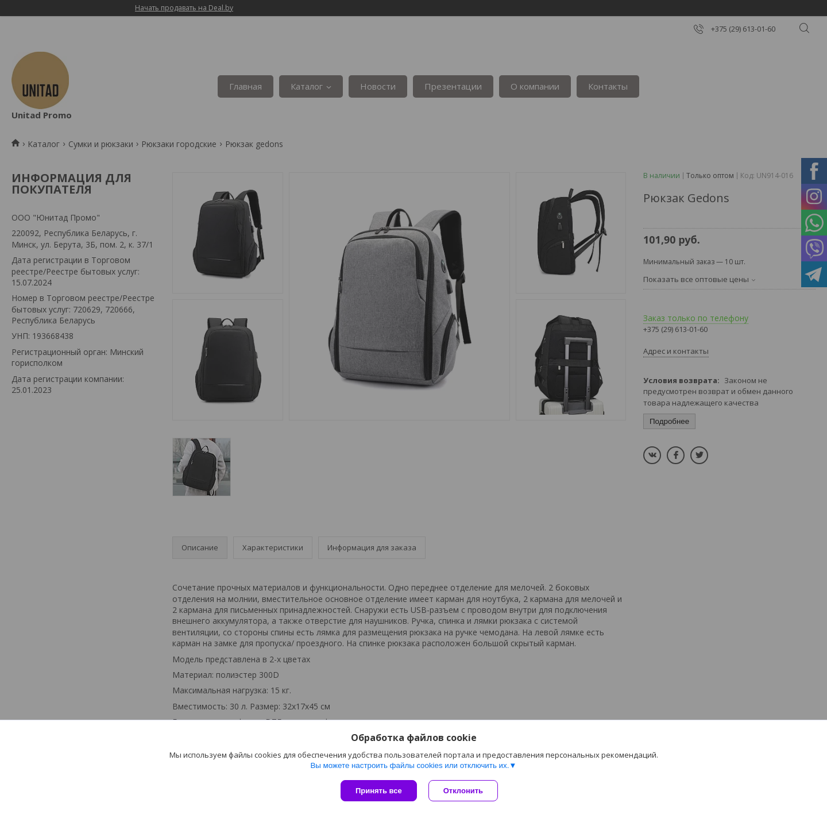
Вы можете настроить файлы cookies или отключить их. (409, 765)
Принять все (378, 790)
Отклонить (463, 790)
